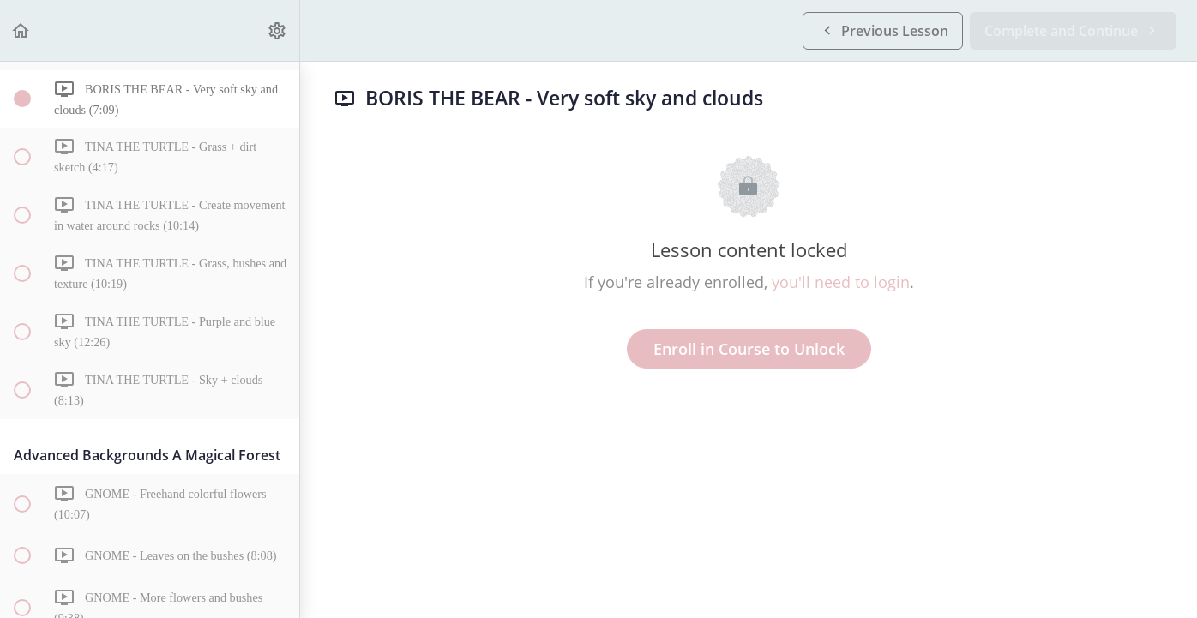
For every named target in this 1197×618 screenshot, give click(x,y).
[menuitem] (277, 30)
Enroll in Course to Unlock (749, 349)
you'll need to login (841, 282)
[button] (21, 30)
